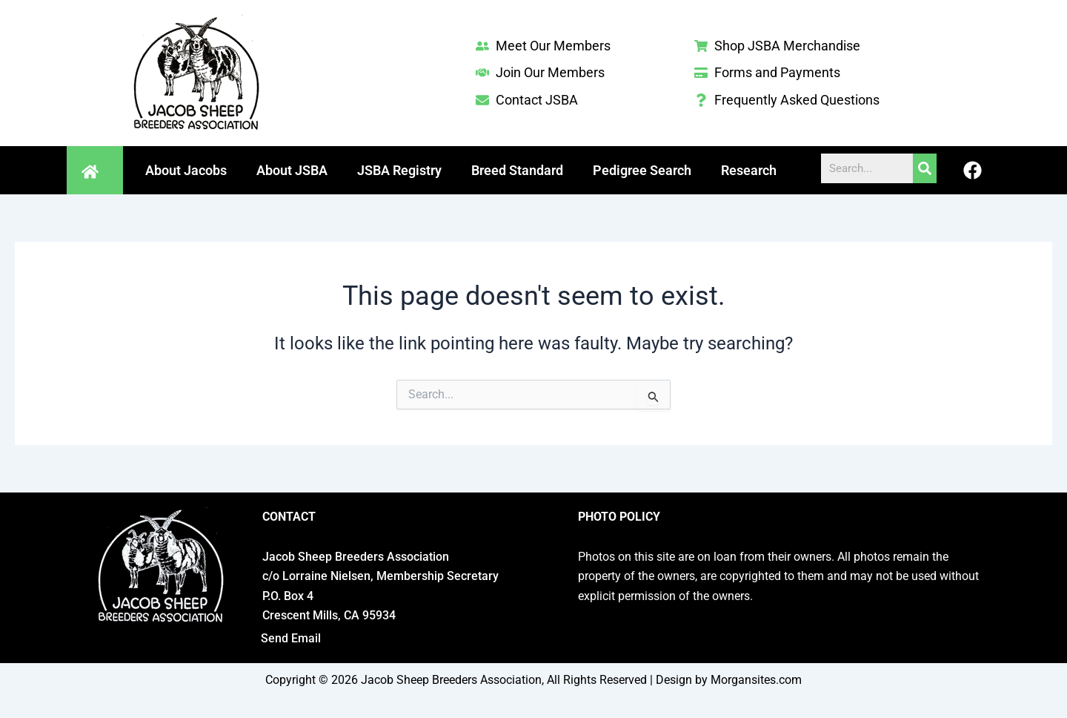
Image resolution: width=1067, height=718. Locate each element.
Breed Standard (517, 170)
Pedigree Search (642, 170)
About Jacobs (186, 170)
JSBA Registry (399, 170)
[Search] (925, 168)
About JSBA (292, 170)
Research (749, 170)
